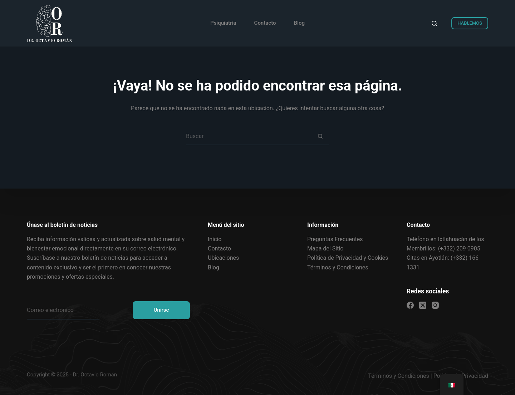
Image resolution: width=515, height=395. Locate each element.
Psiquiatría (223, 23)
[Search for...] (248, 136)
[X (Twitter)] (422, 305)
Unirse (161, 310)
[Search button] (320, 136)
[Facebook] (410, 305)
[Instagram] (435, 305)
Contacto (265, 23)
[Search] (434, 23)
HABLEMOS (469, 23)
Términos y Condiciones (398, 375)
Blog (299, 23)
